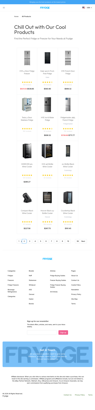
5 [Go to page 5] (40, 241)
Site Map (74, 299)
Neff (30, 275)
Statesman (32, 280)
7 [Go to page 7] (51, 241)
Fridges (10, 275)
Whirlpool (32, 285)
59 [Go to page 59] (78, 241)
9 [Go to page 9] (62, 241)
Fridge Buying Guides (57, 275)
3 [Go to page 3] (29, 241)
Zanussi (31, 294)
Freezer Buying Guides (58, 280)
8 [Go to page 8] (56, 241)
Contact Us (75, 280)
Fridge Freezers (13, 285)
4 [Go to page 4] (35, 241)
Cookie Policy (76, 285)
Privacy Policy (76, 294)
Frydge (5, 396)
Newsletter (75, 289)
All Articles (53, 292)
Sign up (63, 332)
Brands (31, 304)
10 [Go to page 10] (68, 241)
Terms (73, 304)
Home (16, 16)
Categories (11, 296)
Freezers (11, 280)
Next (83, 241)
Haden (31, 299)
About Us (74, 275)
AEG (30, 289)
